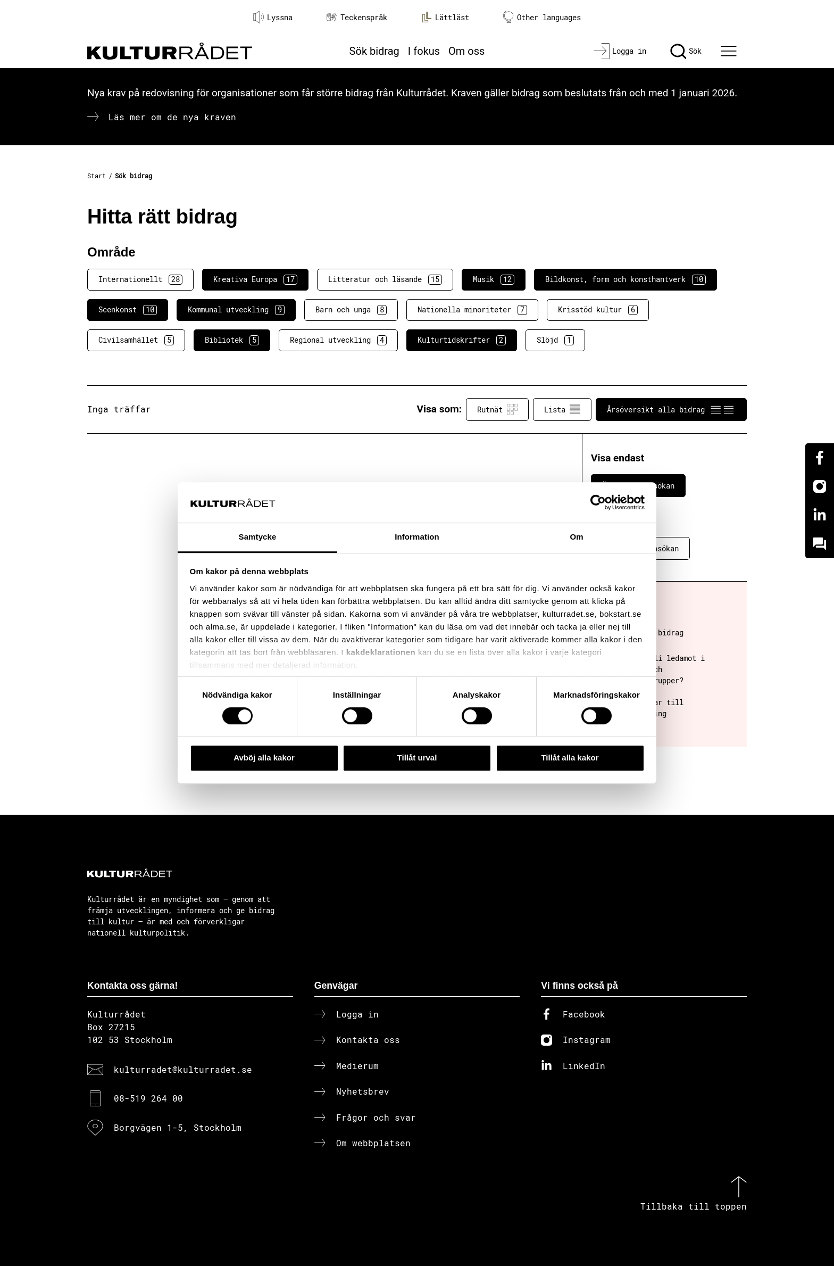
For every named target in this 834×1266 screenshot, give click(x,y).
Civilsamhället (136, 340)
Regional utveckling (338, 340)
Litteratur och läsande (385, 279)
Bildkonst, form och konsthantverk (625, 279)
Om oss (466, 51)
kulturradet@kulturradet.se (183, 1069)
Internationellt (140, 279)
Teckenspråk (357, 17)
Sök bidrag (374, 51)
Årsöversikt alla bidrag (671, 409)
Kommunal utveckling (236, 309)
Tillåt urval (417, 757)
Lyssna (273, 17)
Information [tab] (417, 537)
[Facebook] (819, 457)
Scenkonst (127, 309)
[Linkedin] (819, 515)
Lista (562, 409)
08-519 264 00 (148, 1098)
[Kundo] (819, 543)
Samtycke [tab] (258, 537)
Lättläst (445, 17)
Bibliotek (232, 340)
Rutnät (497, 409)
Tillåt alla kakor (569, 757)
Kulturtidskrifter (462, 340)
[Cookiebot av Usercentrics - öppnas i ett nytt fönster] (598, 502)
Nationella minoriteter (472, 309)
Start (96, 175)
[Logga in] (619, 51)
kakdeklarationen (381, 652)
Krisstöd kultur (598, 309)
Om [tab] (576, 537)
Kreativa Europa (255, 279)
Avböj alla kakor (264, 757)
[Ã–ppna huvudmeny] (730, 51)
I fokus (424, 51)
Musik (493, 279)
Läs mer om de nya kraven (172, 116)
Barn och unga (351, 309)
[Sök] (686, 51)
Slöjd (555, 340)
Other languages (542, 17)
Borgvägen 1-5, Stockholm (177, 1127)
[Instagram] (819, 486)
